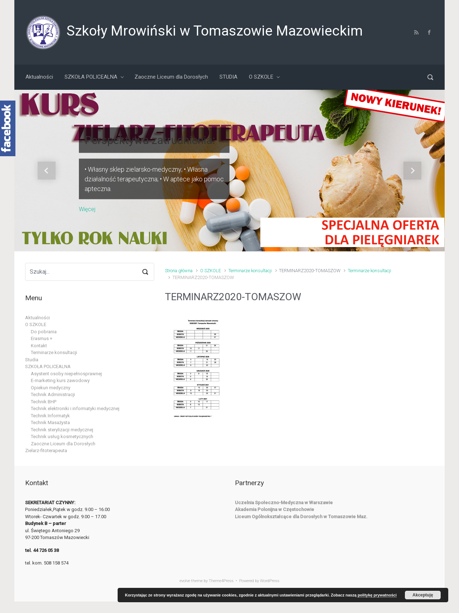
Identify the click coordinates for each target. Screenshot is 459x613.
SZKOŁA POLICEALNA (48, 366)
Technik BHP (43, 401)
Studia (31, 359)
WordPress (269, 581)
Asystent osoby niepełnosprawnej (66, 373)
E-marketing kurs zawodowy (60, 380)
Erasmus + (41, 338)
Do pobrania (44, 331)
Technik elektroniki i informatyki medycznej (75, 408)
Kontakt (39, 345)
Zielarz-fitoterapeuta (46, 450)
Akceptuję (422, 595)
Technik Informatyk (50, 415)
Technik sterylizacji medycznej (62, 429)
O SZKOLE (210, 270)
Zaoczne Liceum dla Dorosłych (63, 443)
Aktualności (37, 317)
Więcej (87, 208)
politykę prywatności (377, 595)
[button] (46, 170)
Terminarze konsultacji (250, 270)
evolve (185, 581)
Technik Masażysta (50, 422)
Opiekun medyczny (50, 387)
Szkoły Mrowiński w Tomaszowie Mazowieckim (214, 31)
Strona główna (179, 270)
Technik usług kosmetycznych (62, 436)
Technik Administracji (53, 394)
